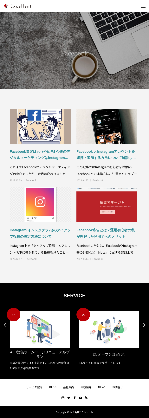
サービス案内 (34, 387)
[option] (40, 339)
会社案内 (68, 387)
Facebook (31, 180)
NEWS (102, 387)
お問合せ (117, 387)
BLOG (52, 387)
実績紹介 (86, 387)
